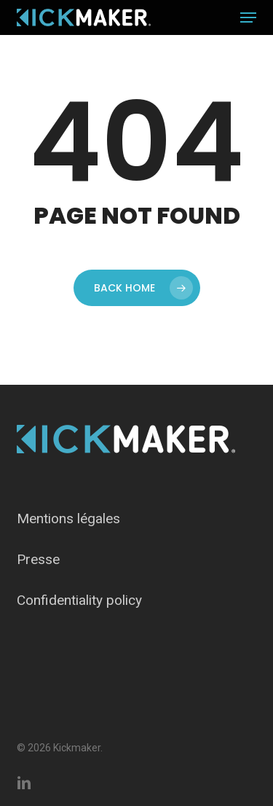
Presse (38, 559)
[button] (248, 17)
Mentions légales (68, 518)
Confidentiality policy (79, 600)
